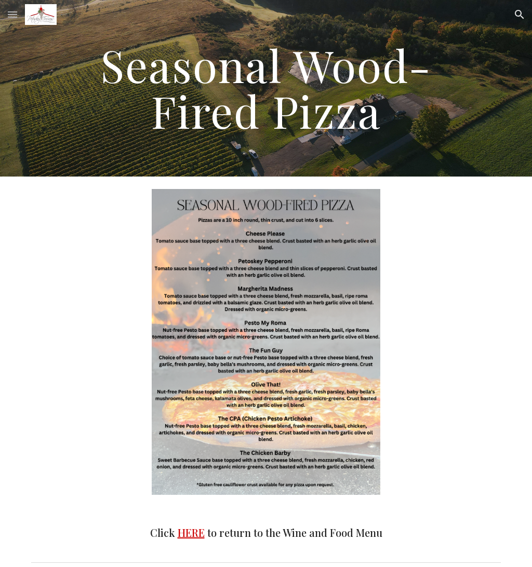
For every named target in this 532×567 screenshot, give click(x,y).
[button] (12, 14)
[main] (266, 88)
